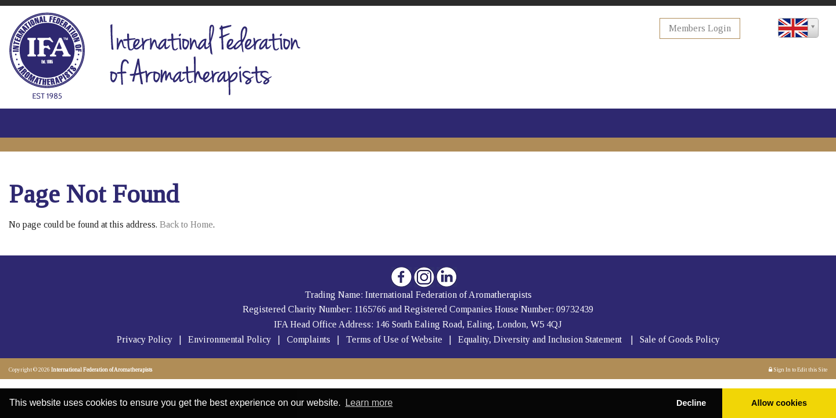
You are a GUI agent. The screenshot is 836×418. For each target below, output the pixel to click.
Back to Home (186, 224)
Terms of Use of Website (394, 339)
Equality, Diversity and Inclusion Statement (540, 339)
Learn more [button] (369, 403)
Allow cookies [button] (779, 403)
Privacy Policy (144, 339)
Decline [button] (691, 403)
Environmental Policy (230, 339)
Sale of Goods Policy (680, 339)
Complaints (310, 339)
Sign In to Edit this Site (798, 369)
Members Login (700, 28)
